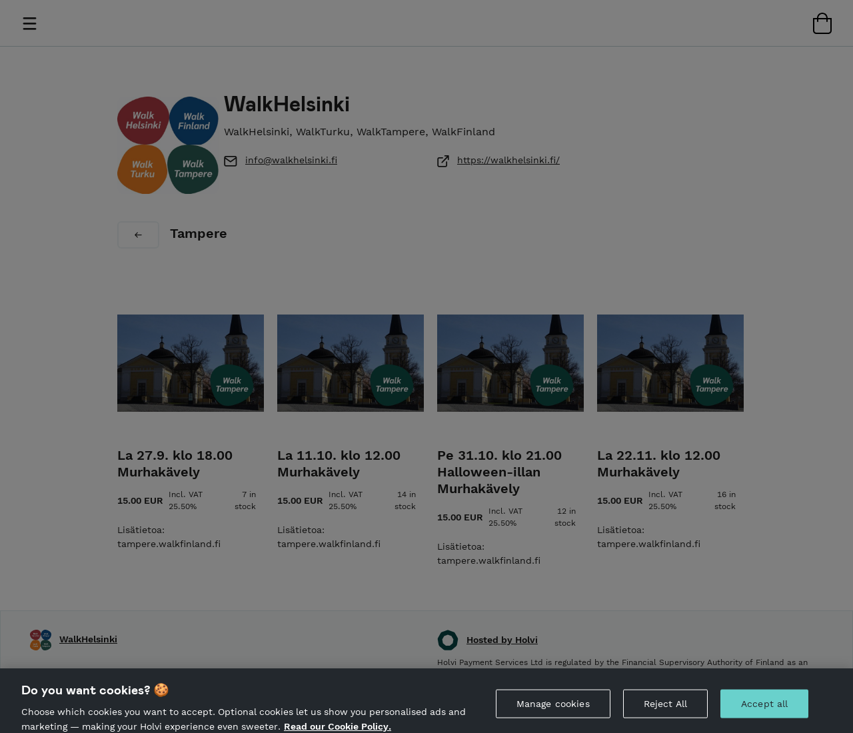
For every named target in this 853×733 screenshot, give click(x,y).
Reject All (665, 711)
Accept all (764, 711)
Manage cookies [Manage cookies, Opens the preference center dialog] (553, 711)
